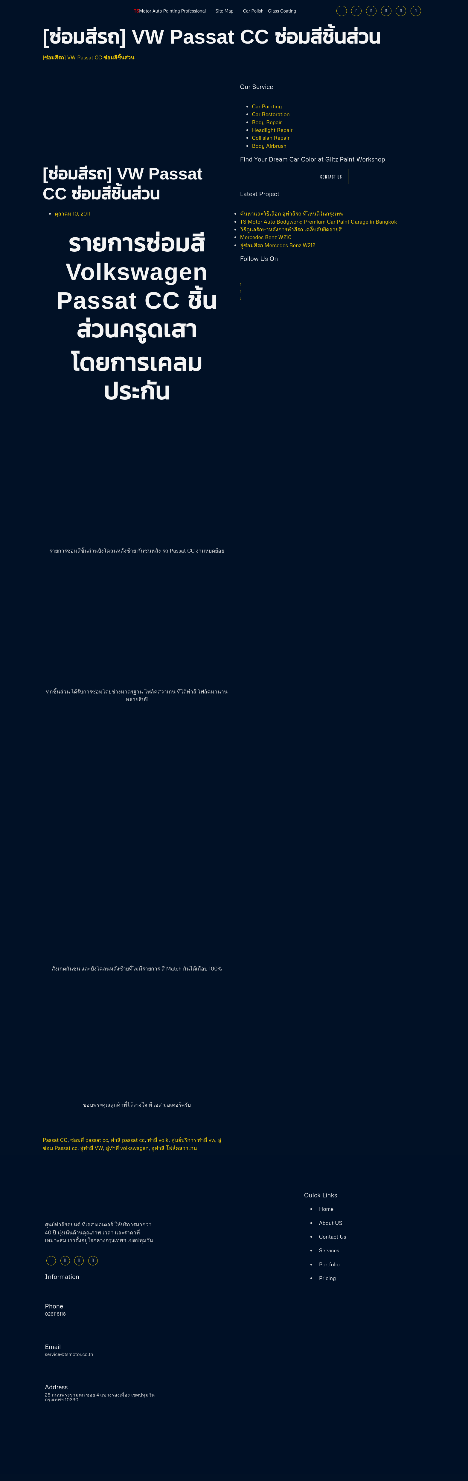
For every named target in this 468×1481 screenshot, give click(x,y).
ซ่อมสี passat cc (89, 1139)
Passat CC (55, 1139)
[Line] (401, 11)
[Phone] (416, 11)
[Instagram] (371, 11)
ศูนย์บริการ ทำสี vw (193, 1139)
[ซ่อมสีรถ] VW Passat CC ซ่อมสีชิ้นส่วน (88, 57)
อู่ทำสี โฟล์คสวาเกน (174, 1148)
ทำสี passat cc (127, 1139)
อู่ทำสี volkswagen (127, 1148)
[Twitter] (356, 11)
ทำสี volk (158, 1139)
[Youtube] (386, 11)
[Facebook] (341, 11)
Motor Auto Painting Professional (164, 11)
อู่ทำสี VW (91, 1148)
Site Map (225, 11)
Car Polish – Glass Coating (276, 11)
